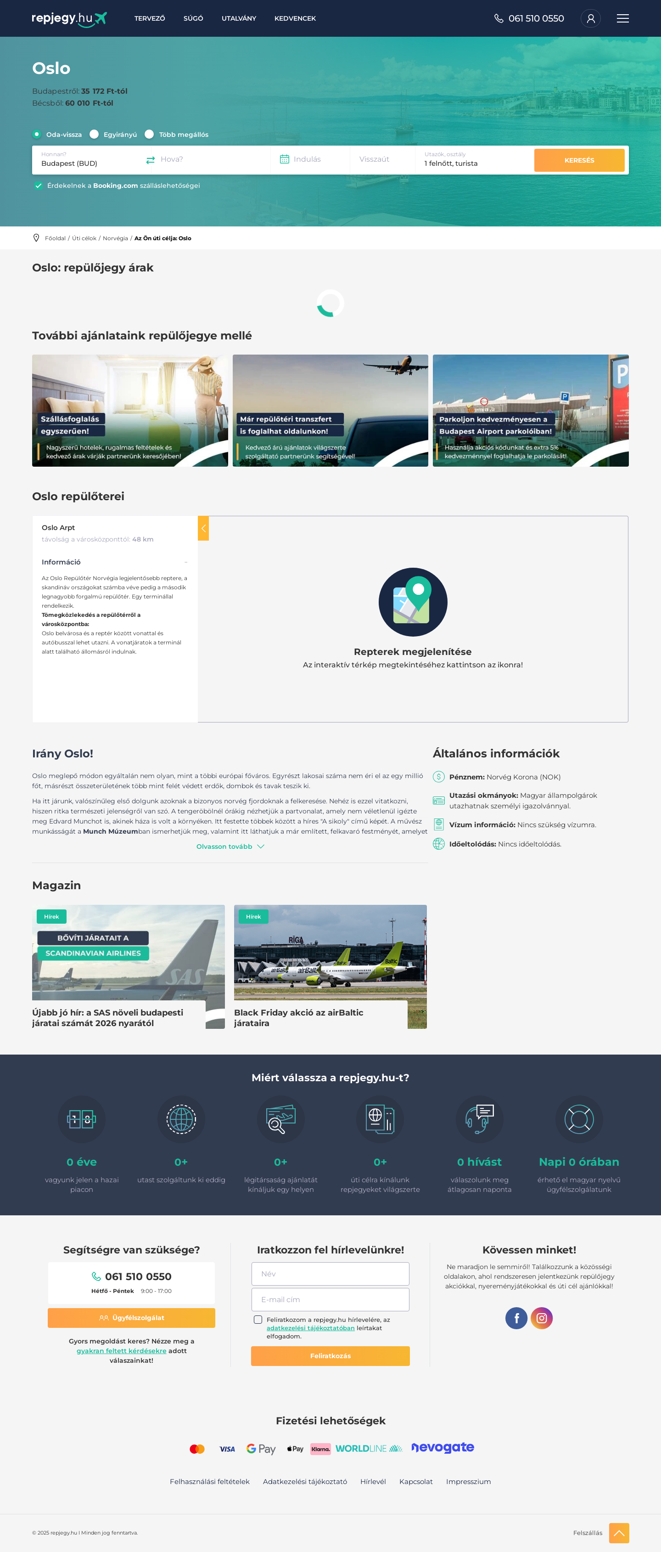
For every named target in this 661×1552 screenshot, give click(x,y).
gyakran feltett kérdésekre (122, 1351)
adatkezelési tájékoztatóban (311, 1328)
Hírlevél (373, 1481)
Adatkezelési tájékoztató (305, 1481)
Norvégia (115, 238)
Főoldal (55, 238)
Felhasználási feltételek (210, 1481)
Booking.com (115, 185)
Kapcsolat (416, 1481)
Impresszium (468, 1481)
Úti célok (84, 238)
